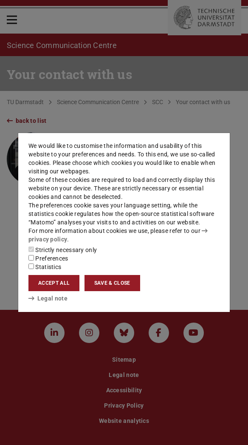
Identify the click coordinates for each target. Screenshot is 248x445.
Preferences (48, 258)
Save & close (112, 283)
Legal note (48, 298)
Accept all (54, 283)
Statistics (44, 267)
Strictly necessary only (62, 250)
